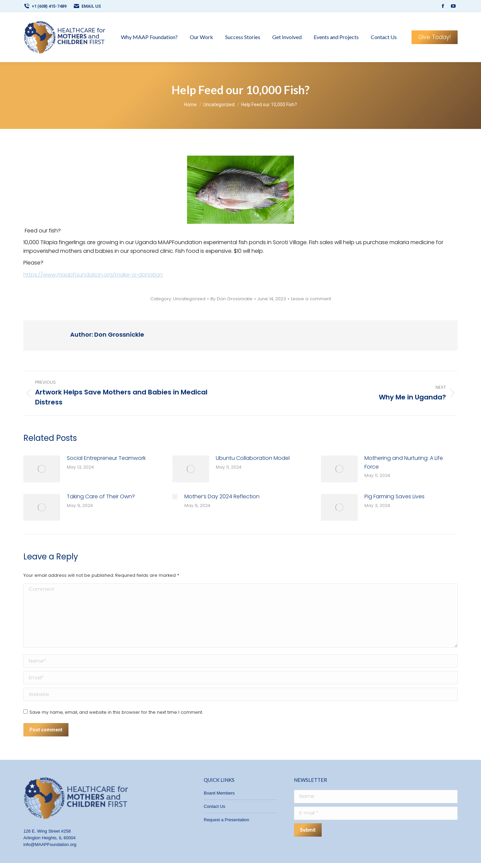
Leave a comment (311, 299)
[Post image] (41, 469)
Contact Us (214, 806)
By (231, 299)
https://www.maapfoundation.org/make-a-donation (93, 275)
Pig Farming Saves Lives (394, 496)
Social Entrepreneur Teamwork (106, 458)
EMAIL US (87, 6)
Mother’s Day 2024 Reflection (222, 496)
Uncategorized (189, 299)
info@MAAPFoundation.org (49, 844)
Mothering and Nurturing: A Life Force (403, 462)
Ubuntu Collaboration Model (253, 458)
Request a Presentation (226, 819)
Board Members (219, 793)
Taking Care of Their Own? (101, 496)
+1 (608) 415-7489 (44, 6)
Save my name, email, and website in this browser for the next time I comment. (116, 712)
